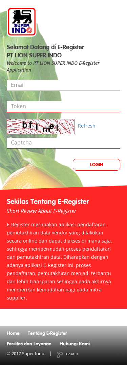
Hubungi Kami (75, 344)
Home (13, 333)
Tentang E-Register (47, 333)
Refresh (87, 125)
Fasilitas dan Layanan (29, 344)
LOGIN (96, 164)
